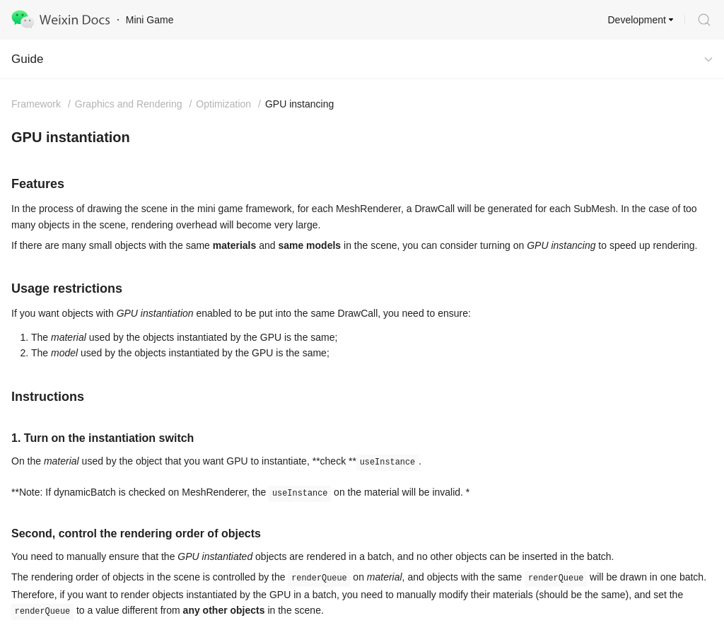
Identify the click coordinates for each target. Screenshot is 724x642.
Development (637, 19)
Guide (27, 59)
